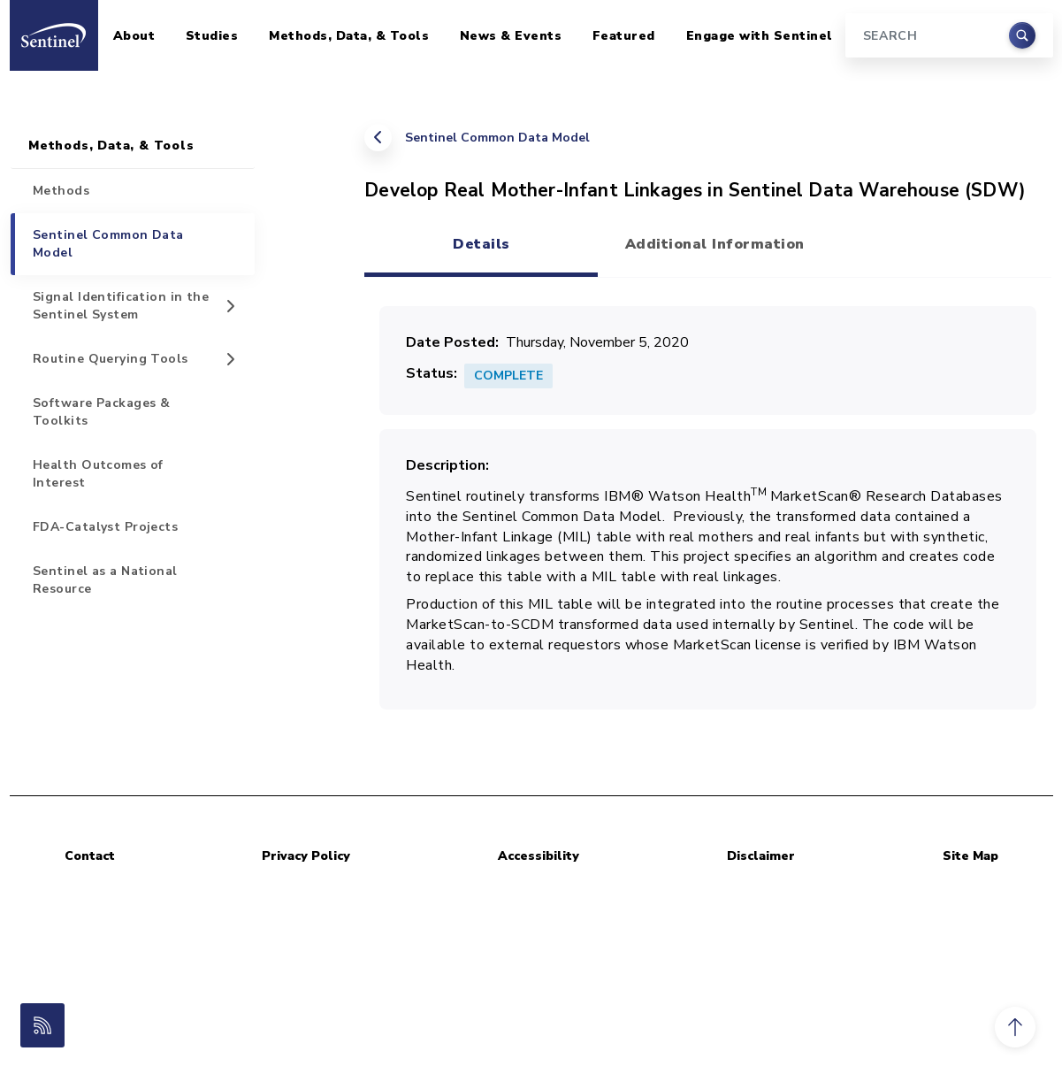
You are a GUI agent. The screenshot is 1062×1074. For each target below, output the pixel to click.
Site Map (970, 856)
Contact (90, 856)
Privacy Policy (306, 856)
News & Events (511, 35)
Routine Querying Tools (110, 358)
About (134, 35)
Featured (623, 35)
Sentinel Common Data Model (497, 137)
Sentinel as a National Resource (105, 580)
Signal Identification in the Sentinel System (121, 305)
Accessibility (538, 856)
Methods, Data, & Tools (349, 35)
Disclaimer (761, 856)
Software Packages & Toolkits (101, 412)
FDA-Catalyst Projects (105, 526)
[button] (1015, 1027)
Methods (61, 190)
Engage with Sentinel (759, 35)
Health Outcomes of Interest (98, 473)
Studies (212, 35)
